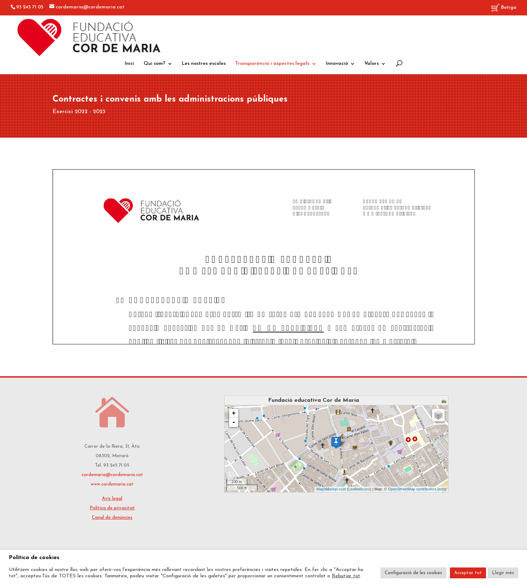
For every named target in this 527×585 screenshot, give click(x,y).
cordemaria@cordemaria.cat (112, 475)
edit (442, 489)
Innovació (337, 63)
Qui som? (154, 63)
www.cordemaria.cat (112, 484)
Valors (371, 63)
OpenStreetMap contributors (412, 489)
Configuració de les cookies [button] (413, 573)
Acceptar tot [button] (468, 573)
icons (365, 489)
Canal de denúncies (112, 517)
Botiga (503, 8)
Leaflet (354, 489)
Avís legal (112, 498)
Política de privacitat (112, 508)
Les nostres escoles (204, 63)
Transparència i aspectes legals (272, 63)
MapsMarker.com (331, 489)
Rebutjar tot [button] (346, 576)
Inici (129, 63)
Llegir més (503, 573)
